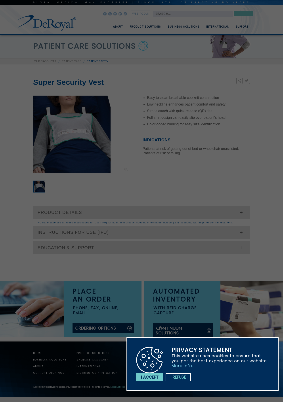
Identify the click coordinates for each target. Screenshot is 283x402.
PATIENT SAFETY (97, 61)
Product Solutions (145, 28)
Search (243, 14)
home (37, 353)
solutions (169, 331)
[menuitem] (114, 25)
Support (242, 28)
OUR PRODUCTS (45, 61)
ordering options (95, 328)
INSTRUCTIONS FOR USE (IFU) (73, 232)
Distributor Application (97, 373)
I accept (150, 377)
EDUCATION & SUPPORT (66, 247)
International (217, 28)
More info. (182, 365)
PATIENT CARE (71, 61)
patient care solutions (84, 46)
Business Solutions (183, 28)
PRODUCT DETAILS (60, 212)
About (118, 28)
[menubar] (177, 25)
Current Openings (49, 373)
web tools (140, 13)
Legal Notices (117, 387)
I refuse (178, 377)
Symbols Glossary (92, 359)
